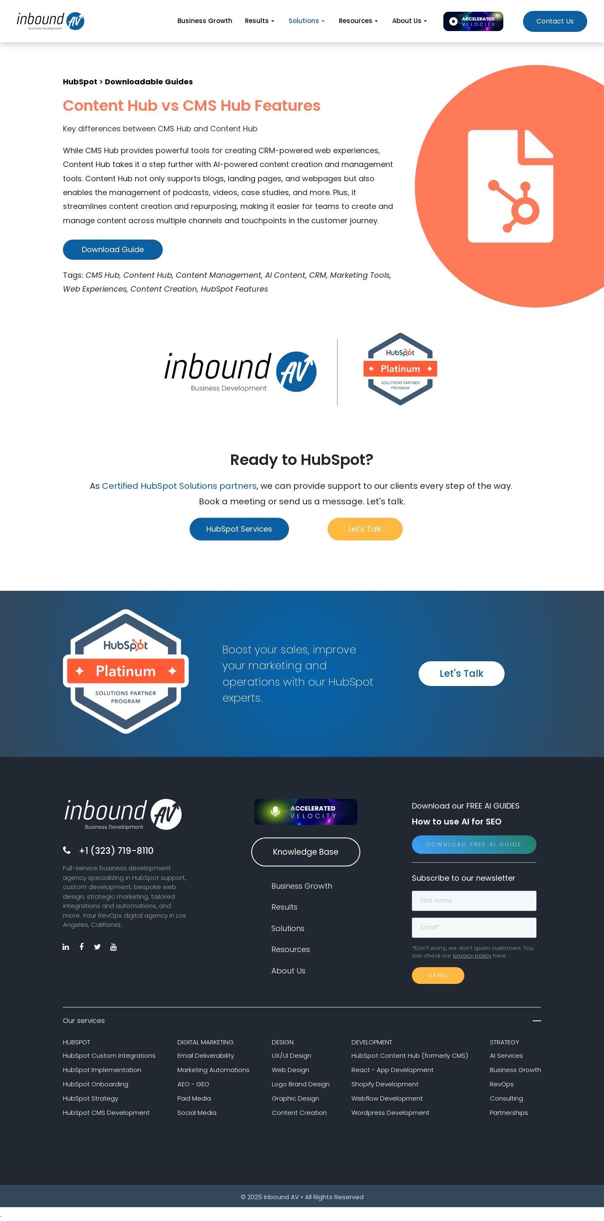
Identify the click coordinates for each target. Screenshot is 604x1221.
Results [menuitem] (260, 20)
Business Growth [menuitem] (204, 20)
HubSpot (80, 81)
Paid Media (194, 1098)
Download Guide (113, 249)
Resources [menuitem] (359, 20)
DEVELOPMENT (371, 1042)
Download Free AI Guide (474, 844)
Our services (302, 1020)
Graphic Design (295, 1098)
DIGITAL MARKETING (205, 1042)
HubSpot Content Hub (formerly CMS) (409, 1055)
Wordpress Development (390, 1112)
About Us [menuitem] (410, 20)
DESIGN (283, 1042)
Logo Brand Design (301, 1084)
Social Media (196, 1112)
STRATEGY (504, 1042)
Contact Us (555, 21)
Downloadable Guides (149, 81)
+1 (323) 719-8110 (116, 851)
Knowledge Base (305, 852)
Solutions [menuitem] (307, 20)
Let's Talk (365, 529)
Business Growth (515, 1069)
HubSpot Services (239, 529)
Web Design (290, 1069)
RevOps (502, 1084)
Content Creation (299, 1112)
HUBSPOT (76, 1042)
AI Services (506, 1055)
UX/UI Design (291, 1055)
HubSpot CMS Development (106, 1112)
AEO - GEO (193, 1084)
